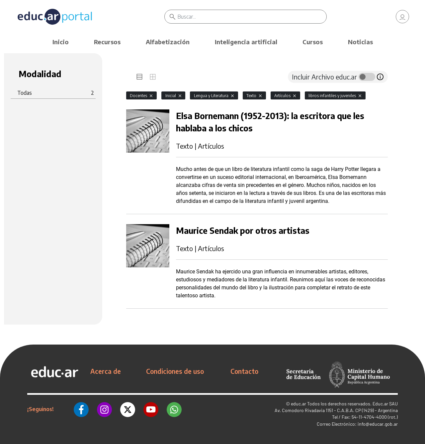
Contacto (244, 371)
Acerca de (105, 371)
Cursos (312, 42)
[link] (402, 16)
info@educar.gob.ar (378, 424)
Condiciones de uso (175, 371)
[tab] (139, 76)
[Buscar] (252, 16)
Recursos (107, 42)
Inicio (60, 42)
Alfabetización (168, 42)
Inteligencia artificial (246, 42)
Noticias (360, 42)
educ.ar (298, 403)
